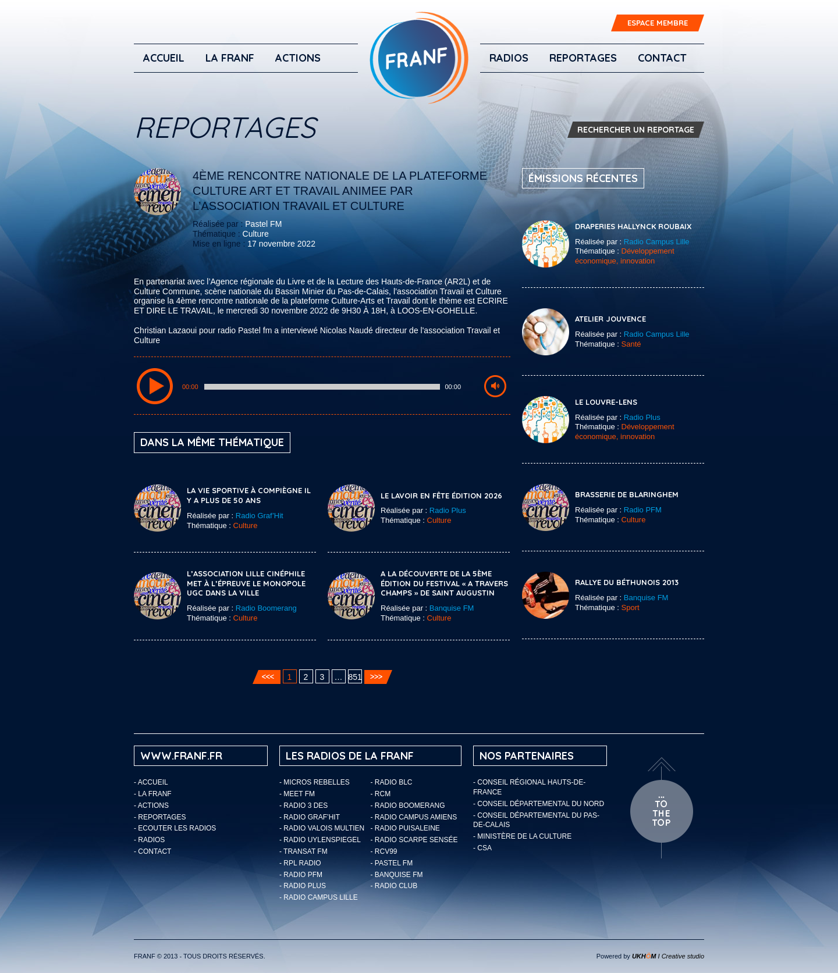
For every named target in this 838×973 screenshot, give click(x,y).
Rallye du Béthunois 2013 (627, 582)
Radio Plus (447, 510)
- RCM (381, 794)
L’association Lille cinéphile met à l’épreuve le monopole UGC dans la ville (246, 583)
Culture (256, 233)
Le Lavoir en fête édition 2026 (441, 495)
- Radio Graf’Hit (309, 817)
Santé (631, 344)
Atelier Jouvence (610, 318)
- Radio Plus (302, 886)
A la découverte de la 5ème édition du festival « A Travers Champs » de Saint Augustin (444, 583)
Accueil (163, 58)
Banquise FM (451, 608)
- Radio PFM (300, 875)
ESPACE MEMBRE (657, 22)
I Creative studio (668, 956)
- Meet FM (297, 794)
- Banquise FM (397, 875)
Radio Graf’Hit (259, 515)
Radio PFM (643, 509)
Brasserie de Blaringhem (627, 494)
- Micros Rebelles (314, 782)
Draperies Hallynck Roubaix (633, 226)
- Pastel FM (392, 863)
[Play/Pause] (155, 386)
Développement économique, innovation (624, 256)
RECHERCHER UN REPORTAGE (635, 129)
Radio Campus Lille (657, 241)
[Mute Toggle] (495, 386)
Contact (662, 58)
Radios (508, 58)
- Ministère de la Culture (522, 836)
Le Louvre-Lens (606, 402)
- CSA (482, 848)
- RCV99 (384, 851)
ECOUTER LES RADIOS (177, 828)
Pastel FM (263, 224)
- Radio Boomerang (408, 805)
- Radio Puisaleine (405, 828)
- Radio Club (394, 886)
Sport (631, 607)
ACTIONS (298, 58)
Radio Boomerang (266, 608)
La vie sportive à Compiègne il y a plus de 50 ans (249, 495)
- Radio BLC (392, 782)
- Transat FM (303, 851)
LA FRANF (229, 58)
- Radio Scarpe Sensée (414, 840)
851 (355, 677)
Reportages (583, 58)
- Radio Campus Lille (318, 897)
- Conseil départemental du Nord (538, 804)
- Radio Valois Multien (321, 828)
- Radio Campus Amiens (414, 817)
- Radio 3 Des (303, 805)
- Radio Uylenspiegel (320, 840)
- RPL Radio (300, 863)
